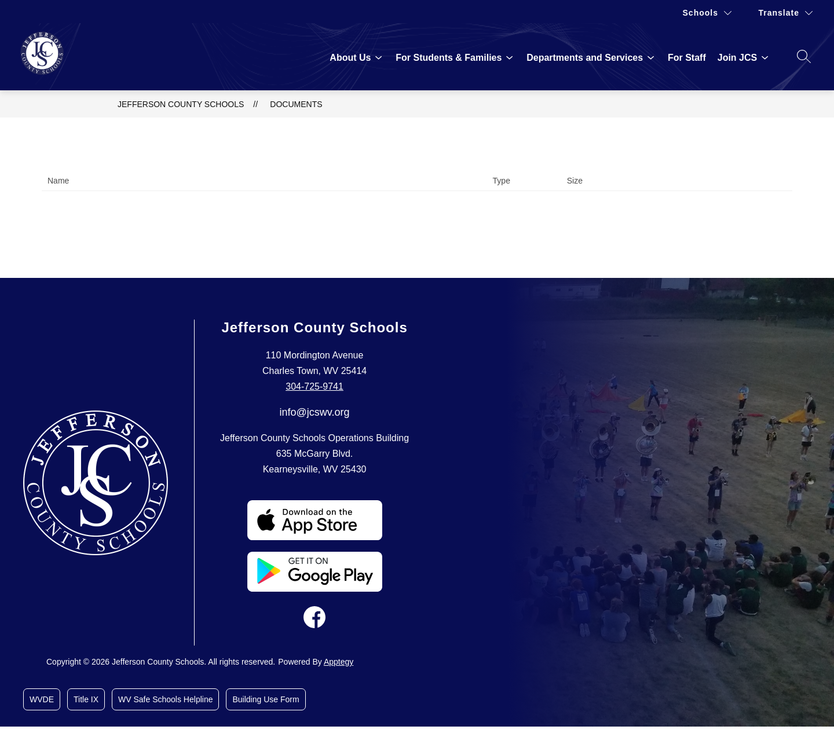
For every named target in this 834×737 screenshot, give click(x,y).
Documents (296, 104)
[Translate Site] (785, 13)
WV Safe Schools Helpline (165, 699)
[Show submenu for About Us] (350, 58)
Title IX (86, 699)
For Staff (687, 58)
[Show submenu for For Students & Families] (449, 58)
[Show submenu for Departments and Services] (584, 58)
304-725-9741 (314, 386)
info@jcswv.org (315, 412)
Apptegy (338, 661)
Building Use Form (265, 699)
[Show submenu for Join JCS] (737, 58)
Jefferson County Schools (181, 104)
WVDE (42, 699)
